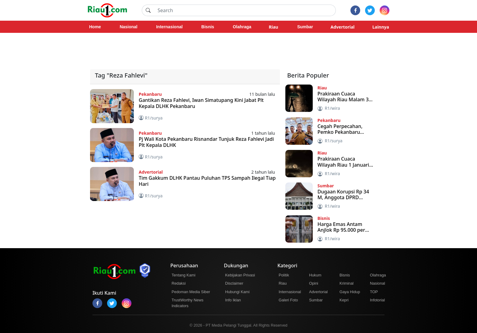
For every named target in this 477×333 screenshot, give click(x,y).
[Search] (245, 10)
